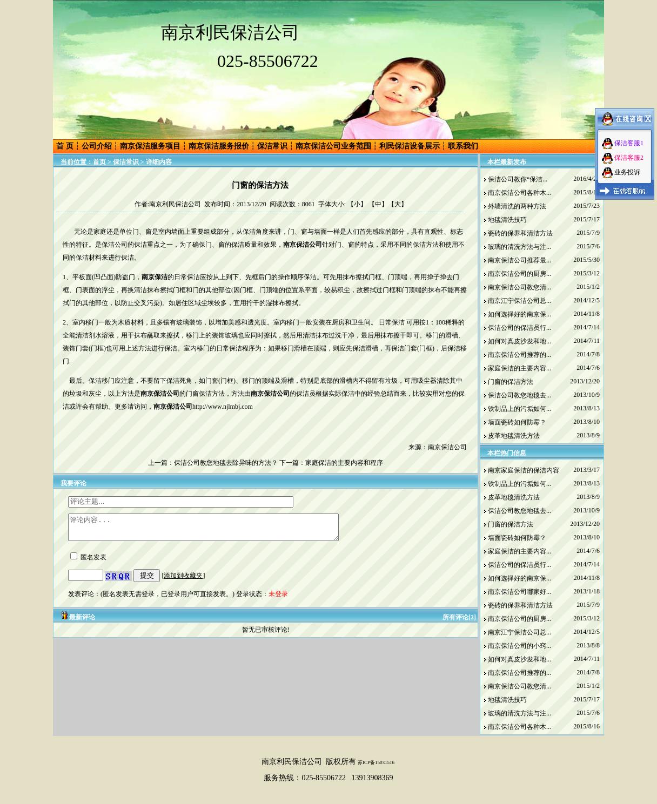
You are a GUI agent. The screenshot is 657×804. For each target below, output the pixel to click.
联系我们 (463, 146)
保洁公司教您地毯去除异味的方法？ (226, 463)
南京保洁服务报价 (219, 146)
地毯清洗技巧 (507, 220)
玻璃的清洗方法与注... (519, 247)
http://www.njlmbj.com (222, 406)
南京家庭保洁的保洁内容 (523, 470)
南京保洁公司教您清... (519, 287)
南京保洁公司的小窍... (519, 646)
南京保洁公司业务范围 (333, 146)
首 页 (64, 146)
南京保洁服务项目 (150, 146)
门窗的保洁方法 (510, 382)
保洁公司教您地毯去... (519, 395)
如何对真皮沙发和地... (519, 341)
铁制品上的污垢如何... (519, 409)
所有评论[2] (459, 622)
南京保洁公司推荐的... (519, 355)
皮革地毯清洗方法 (514, 436)
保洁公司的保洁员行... (519, 328)
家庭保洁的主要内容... (519, 368)
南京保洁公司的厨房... (519, 274)
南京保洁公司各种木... (519, 193)
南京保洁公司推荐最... (519, 260)
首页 (99, 162)
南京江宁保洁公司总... (519, 301)
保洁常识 (272, 146)
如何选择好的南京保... (519, 314)
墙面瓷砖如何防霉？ (517, 422)
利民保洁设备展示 (409, 146)
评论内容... (219, 530)
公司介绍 (97, 146)
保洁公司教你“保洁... (517, 179)
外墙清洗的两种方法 (517, 206)
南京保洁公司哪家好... (519, 592)
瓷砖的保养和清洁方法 (520, 233)
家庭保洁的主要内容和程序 (344, 463)
